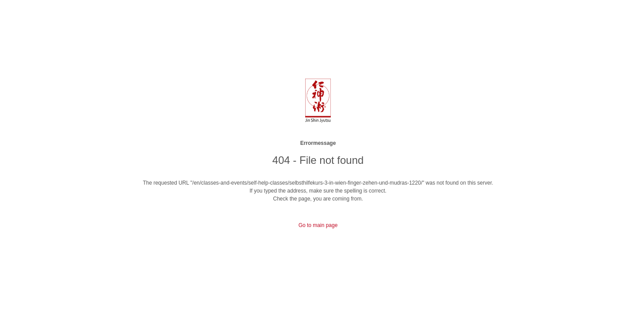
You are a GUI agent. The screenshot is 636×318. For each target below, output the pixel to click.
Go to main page (318, 225)
